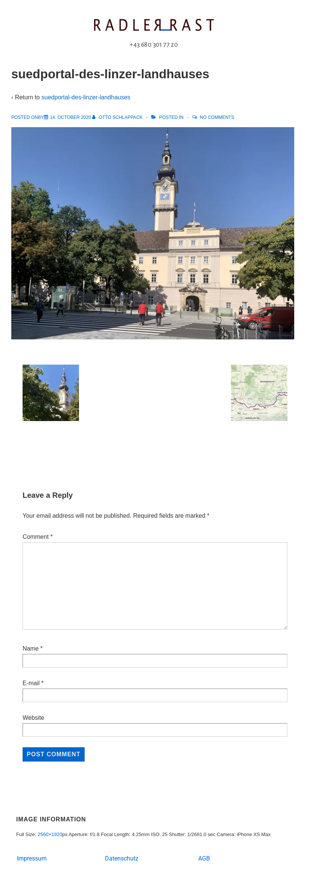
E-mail (31, 683)
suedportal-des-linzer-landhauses (86, 97)
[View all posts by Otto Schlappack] (118, 117)
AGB (204, 858)
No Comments (217, 117)
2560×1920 (50, 834)
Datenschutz (121, 858)
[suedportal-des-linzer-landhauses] (70, 117)
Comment (38, 537)
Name (31, 648)
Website (33, 718)
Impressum (32, 858)
